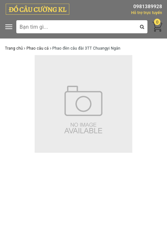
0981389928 (147, 6)
